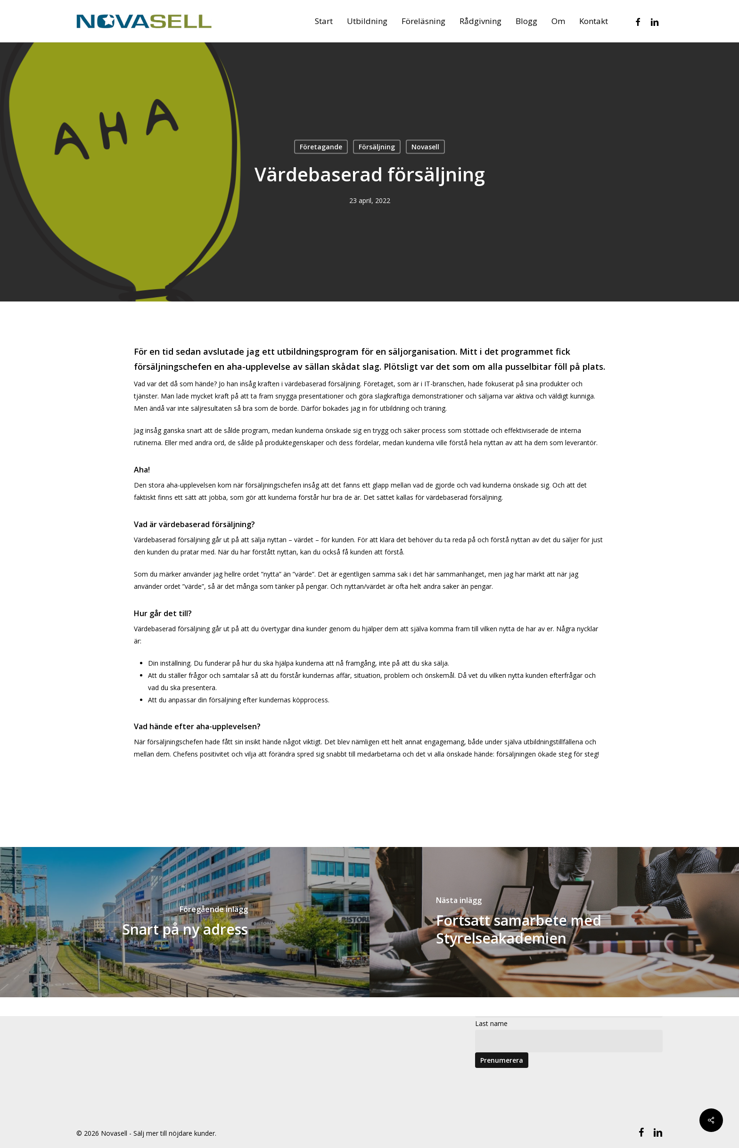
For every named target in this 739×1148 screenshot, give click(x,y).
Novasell (425, 146)
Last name (491, 1023)
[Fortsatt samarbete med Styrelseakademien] (554, 922)
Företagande (321, 146)
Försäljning (377, 146)
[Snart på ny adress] (185, 922)
